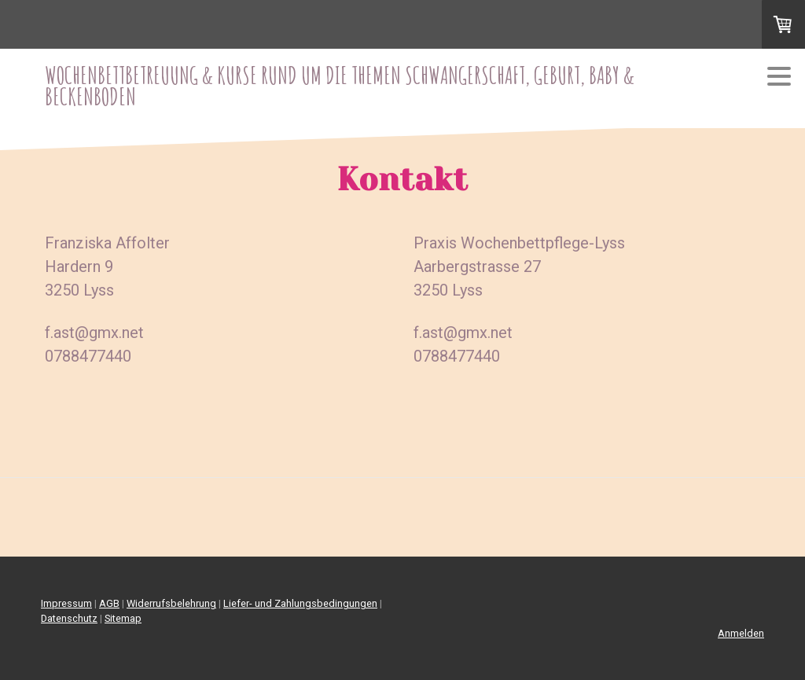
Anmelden (741, 633)
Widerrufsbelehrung (171, 603)
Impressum (66, 603)
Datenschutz (69, 618)
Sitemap (123, 618)
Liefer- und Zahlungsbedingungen (300, 603)
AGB (109, 603)
